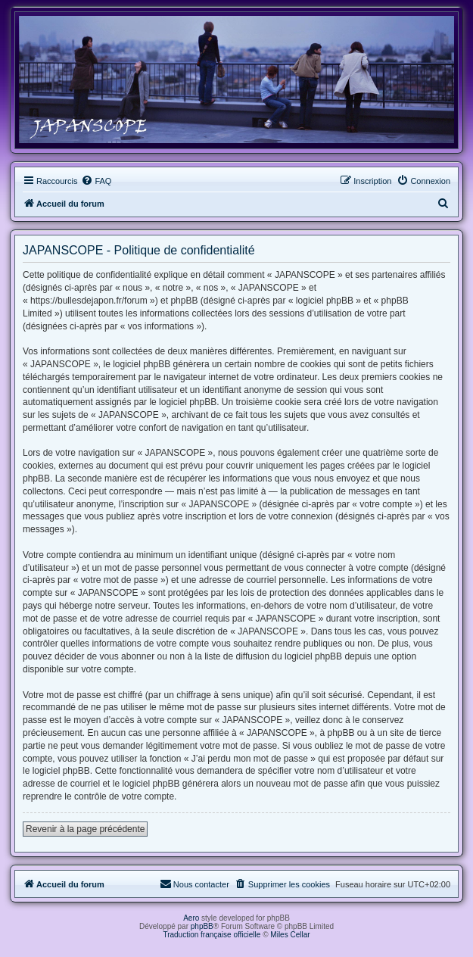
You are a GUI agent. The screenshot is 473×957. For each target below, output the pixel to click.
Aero (191, 918)
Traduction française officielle (211, 935)
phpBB (202, 926)
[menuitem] (96, 181)
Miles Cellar (290, 935)
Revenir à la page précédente (85, 829)
